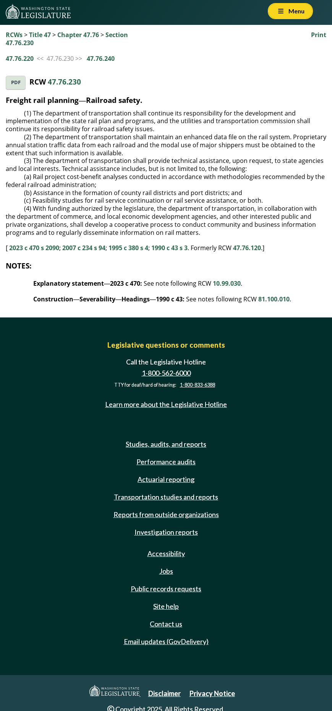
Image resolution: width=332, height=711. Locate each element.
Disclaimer (164, 693)
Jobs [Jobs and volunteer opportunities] (166, 571)
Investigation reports (166, 532)
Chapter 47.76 (78, 35)
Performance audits (166, 461)
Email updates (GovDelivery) (166, 641)
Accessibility (166, 553)
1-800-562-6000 (166, 373)
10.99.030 (227, 283)
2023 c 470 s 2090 (34, 248)
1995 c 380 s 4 (128, 248)
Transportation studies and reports (166, 497)
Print (318, 35)
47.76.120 (247, 248)
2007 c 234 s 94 (83, 248)
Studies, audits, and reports (166, 444)
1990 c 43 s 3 (169, 248)
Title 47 (40, 35)
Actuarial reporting (166, 479)
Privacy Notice (212, 693)
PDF (16, 82)
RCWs (14, 35)
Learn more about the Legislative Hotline (166, 404)
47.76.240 (101, 58)
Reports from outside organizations (166, 514)
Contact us (166, 624)
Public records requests (166, 588)
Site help (166, 606)
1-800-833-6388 (197, 385)
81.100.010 (274, 299)
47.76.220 (20, 58)
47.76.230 (64, 81)
